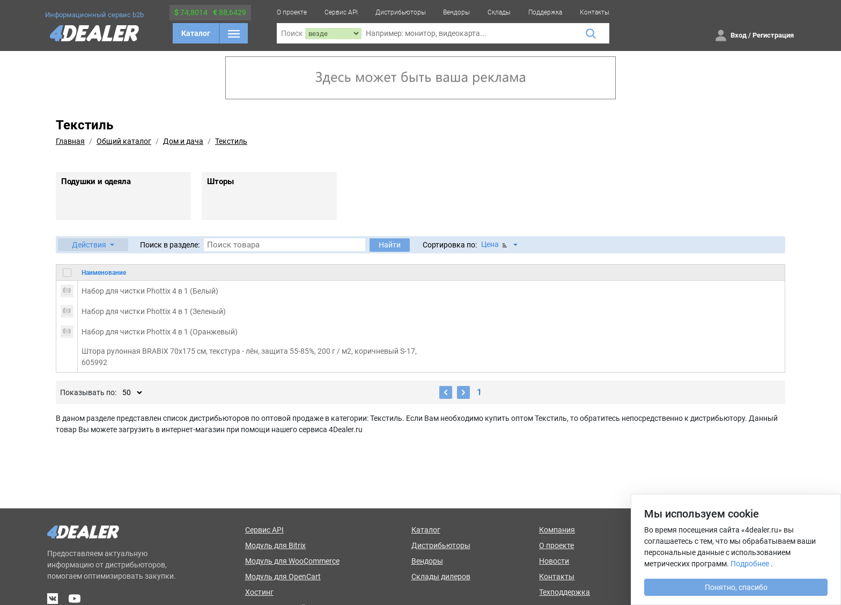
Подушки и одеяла (96, 181)
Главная (70, 141)
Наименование (104, 272)
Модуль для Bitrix (275, 545)
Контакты (594, 12)
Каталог (195, 33)
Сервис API (341, 12)
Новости (554, 561)
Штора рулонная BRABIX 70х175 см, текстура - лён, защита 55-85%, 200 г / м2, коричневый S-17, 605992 (249, 357)
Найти (390, 244)
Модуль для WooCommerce (292, 561)
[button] (93, 244)
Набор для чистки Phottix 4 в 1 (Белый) (150, 291)
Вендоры (456, 12)
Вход (739, 35)
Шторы (220, 181)
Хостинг (259, 592)
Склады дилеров (440, 576)
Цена (495, 244)
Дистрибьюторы (400, 12)
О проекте (292, 12)
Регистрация (773, 35)
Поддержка (545, 12)
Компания (557, 530)
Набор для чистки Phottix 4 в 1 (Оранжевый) (160, 331)
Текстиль (231, 141)
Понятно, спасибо (736, 587)
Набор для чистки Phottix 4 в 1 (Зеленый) (154, 311)
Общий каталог (124, 141)
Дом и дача (183, 141)
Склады (499, 12)
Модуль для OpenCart (283, 576)
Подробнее (750, 563)
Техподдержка (564, 592)
